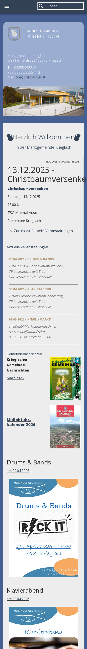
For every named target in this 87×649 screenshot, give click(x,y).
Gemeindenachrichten (24, 354)
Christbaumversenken (28, 188)
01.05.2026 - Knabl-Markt (30, 319)
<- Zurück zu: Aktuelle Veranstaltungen (41, 230)
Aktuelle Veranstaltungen (27, 247)
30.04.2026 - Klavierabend (30, 289)
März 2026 (15, 378)
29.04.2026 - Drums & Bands (31, 259)
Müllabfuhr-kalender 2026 (21, 422)
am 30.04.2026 (18, 598)
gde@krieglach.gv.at (30, 77)
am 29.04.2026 (18, 470)
